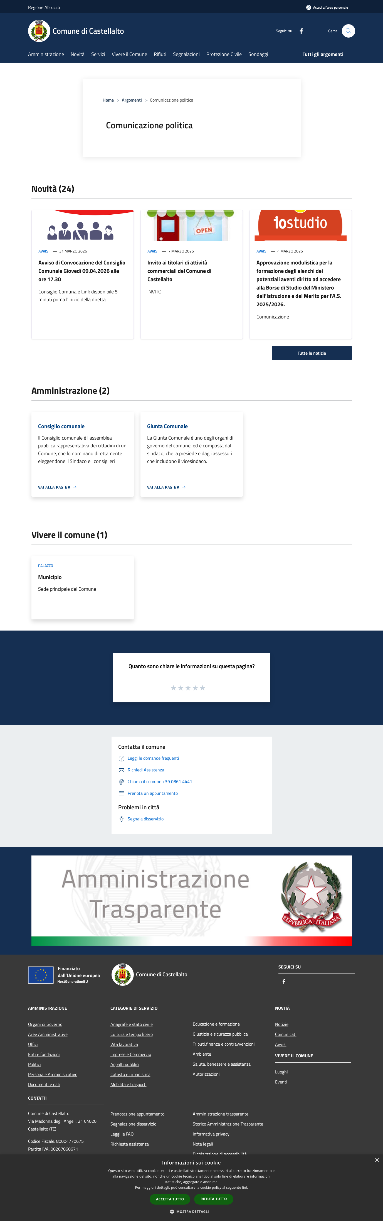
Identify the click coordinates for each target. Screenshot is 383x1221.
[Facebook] (299, 31)
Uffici (33, 1044)
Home (108, 100)
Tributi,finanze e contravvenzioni (224, 1044)
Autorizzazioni (206, 1074)
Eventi (281, 1081)
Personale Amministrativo (52, 1074)
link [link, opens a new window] (245, 1187)
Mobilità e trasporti (128, 1084)
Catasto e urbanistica (130, 1074)
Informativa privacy (211, 1134)
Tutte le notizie (312, 353)
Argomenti (132, 100)
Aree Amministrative (48, 1034)
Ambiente (202, 1054)
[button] (191, 1211)
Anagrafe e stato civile (131, 1024)
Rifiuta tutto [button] (214, 1199)
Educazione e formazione (216, 1024)
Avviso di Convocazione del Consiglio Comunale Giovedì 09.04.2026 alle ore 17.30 (81, 270)
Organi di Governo (45, 1024)
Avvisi (44, 251)
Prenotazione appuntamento (137, 1113)
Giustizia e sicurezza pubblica (220, 1034)
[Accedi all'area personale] (327, 7)
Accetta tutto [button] (170, 1199)
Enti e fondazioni (44, 1054)
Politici (34, 1064)
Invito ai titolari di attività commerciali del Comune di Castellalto (179, 270)
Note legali (203, 1144)
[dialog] (191, 1187)
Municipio (50, 577)
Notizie (281, 1024)
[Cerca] (348, 31)
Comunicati (285, 1034)
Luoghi (281, 1071)
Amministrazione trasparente (220, 1113)
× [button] (377, 1160)
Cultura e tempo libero (131, 1034)
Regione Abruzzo (44, 7)
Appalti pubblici (124, 1064)
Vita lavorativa (124, 1044)
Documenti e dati (44, 1084)
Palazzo (45, 565)
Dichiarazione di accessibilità (220, 1154)
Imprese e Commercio (130, 1054)
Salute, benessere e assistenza (222, 1064)
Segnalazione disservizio (133, 1124)
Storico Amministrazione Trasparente (228, 1124)
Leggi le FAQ (122, 1134)
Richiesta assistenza (129, 1144)
